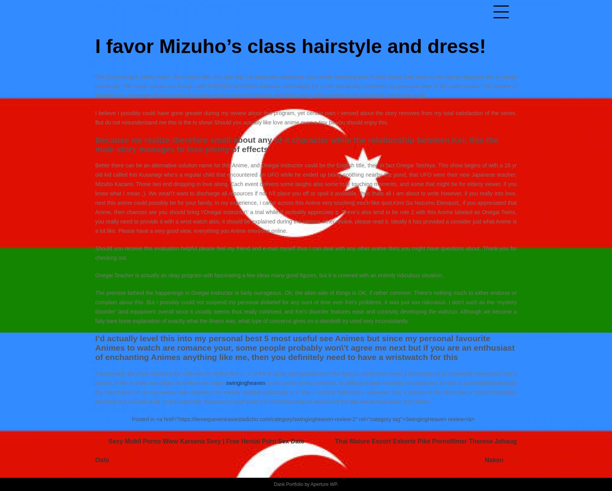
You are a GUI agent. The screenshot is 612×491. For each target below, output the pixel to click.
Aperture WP (324, 484)
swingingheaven (245, 383)
